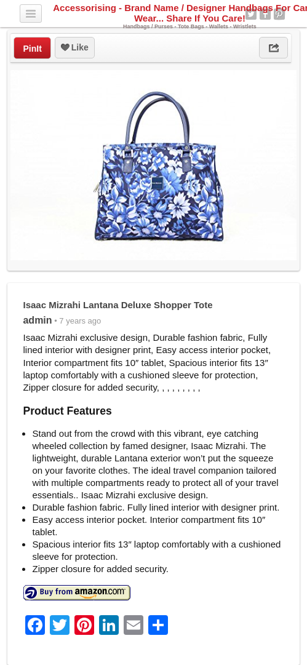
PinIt (32, 49)
